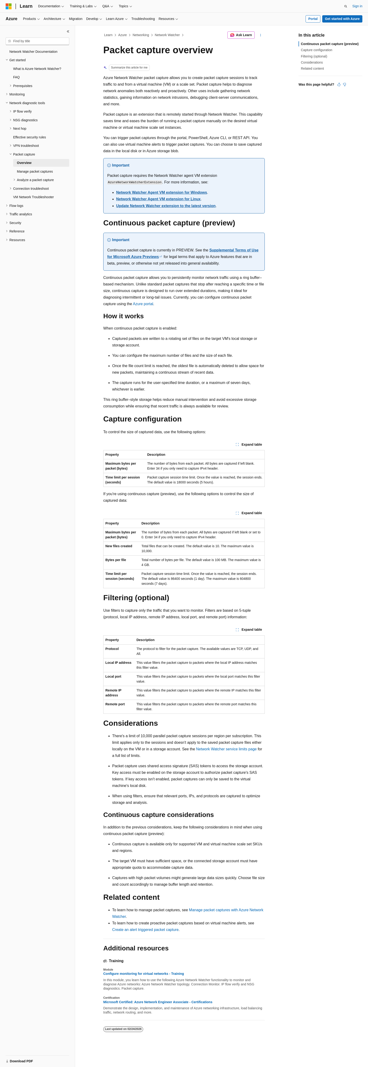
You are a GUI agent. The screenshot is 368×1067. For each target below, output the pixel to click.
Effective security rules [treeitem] (29, 137)
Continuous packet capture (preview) (330, 44)
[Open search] (345, 6)
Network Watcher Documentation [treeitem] (33, 51)
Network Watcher (167, 35)
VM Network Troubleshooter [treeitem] (33, 197)
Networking (141, 35)
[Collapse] (68, 31)
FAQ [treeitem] (16, 77)
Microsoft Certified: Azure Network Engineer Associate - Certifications (157, 1002)
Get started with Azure (342, 19)
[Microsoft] (9, 6)
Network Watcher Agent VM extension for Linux (158, 199)
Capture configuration (316, 50)
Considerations (312, 62)
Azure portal (143, 304)
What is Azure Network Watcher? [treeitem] (37, 69)
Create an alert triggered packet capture (145, 930)
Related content (312, 68)
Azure (122, 35)
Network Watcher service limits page (226, 749)
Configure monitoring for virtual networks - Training (143, 974)
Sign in (357, 6)
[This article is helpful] (339, 84)
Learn (108, 35)
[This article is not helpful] (344, 84)
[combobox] (37, 41)
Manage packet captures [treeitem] (35, 171)
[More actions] (261, 35)
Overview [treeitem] (24, 163)
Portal (313, 19)
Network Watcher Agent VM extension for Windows (161, 192)
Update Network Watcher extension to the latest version (166, 206)
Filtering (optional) (314, 56)
